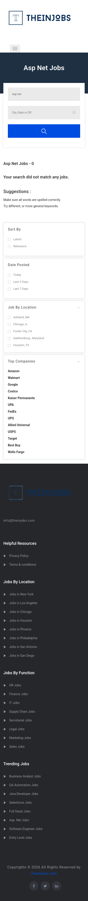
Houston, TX (18, 345)
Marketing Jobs (20, 738)
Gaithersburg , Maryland (26, 338)
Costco (13, 391)
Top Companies (21, 361)
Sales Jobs (16, 746)
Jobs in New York (21, 594)
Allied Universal (19, 425)
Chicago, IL (18, 324)
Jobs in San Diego (21, 655)
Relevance (17, 246)
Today (14, 274)
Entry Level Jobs (20, 837)
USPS (12, 432)
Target (12, 438)
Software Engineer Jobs (25, 829)
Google (13, 384)
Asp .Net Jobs (19, 820)
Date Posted (18, 265)
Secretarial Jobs (20, 720)
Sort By (14, 229)
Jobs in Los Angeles (23, 603)
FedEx (12, 411)
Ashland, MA (19, 317)
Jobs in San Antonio (23, 647)
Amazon (14, 371)
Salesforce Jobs (20, 802)
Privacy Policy (19, 556)
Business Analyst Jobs (25, 776)
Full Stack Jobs (20, 811)
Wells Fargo (16, 452)
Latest (14, 239)
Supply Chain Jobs (22, 711)
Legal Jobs (16, 729)
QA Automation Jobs (23, 785)
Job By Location (22, 307)
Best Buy (14, 445)
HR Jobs (15, 685)
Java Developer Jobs (23, 794)
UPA (11, 405)
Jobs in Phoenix (20, 629)
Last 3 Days (18, 281)
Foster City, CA (20, 331)
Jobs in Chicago (20, 612)
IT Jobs (14, 703)
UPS (11, 418)
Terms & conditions (22, 564)
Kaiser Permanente (21, 398)
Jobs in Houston (20, 620)
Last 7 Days (18, 288)
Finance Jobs (18, 694)
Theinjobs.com (44, 873)
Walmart (14, 378)
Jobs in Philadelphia (23, 638)
